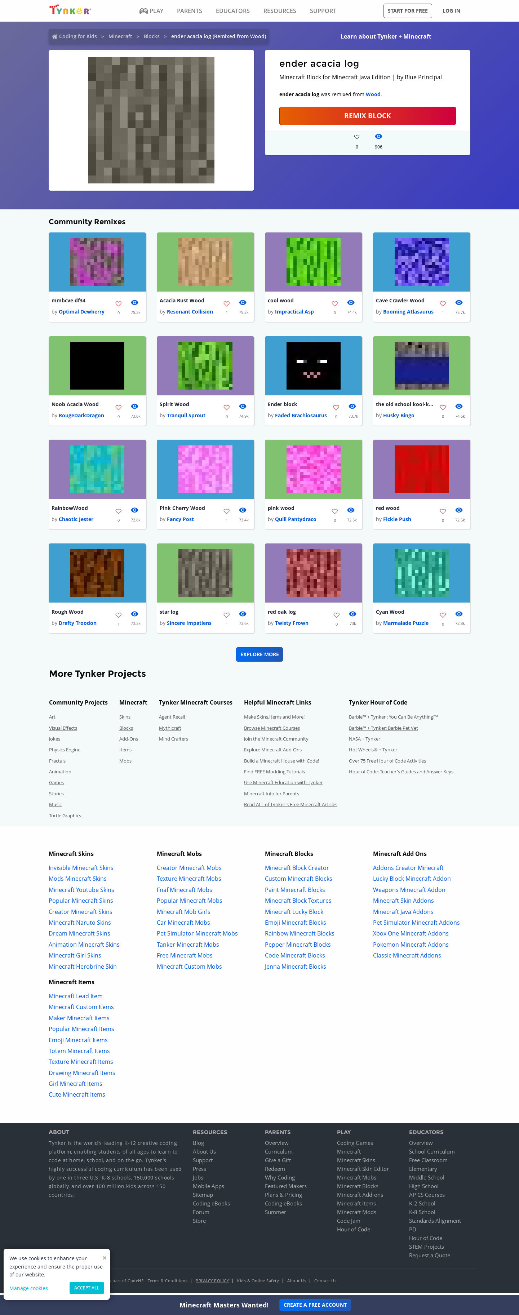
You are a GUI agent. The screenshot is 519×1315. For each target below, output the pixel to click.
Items (125, 752)
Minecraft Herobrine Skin (83, 969)
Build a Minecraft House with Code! (281, 763)
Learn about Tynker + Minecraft (386, 36)
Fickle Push (397, 521)
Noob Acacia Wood (75, 405)
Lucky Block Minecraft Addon (412, 881)
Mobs (125, 763)
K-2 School (422, 1206)
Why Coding (280, 1180)
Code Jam (348, 1223)
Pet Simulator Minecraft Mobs (197, 936)
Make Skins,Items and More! (274, 719)
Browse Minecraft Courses (272, 730)
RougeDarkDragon (81, 416)
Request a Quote (429, 1258)
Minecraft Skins (356, 1163)
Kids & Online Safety (258, 1283)
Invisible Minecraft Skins (81, 871)
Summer (275, 1214)
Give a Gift (278, 1163)
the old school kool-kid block (405, 405)
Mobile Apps (208, 1188)
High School (424, 1188)
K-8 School (422, 1214)
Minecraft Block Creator (297, 871)
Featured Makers (286, 1188)
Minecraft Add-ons (360, 1197)
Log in (451, 10)
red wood (388, 509)
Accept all (86, 1288)
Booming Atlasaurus (408, 312)
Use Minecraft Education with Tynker (283, 785)
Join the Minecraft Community (276, 741)
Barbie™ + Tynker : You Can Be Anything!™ (393, 719)
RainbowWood (70, 509)
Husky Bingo (398, 416)
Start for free (408, 10)
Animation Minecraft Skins (84, 947)
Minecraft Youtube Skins (81, 892)
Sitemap (203, 1197)
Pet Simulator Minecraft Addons (416, 925)
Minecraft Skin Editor (363, 1171)
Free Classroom (428, 1163)
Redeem (275, 1171)
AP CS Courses (427, 1197)
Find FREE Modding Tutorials (274, 774)
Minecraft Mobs (356, 1180)
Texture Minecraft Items (81, 1065)
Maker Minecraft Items (79, 1021)
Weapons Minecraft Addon (409, 892)
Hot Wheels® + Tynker (373, 752)
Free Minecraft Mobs (185, 958)
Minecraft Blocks (357, 1188)
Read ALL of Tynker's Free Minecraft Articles (290, 807)
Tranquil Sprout (186, 416)
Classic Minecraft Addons (407, 958)
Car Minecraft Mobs (183, 925)
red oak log (282, 613)
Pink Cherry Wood (182, 509)
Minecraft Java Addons (403, 914)
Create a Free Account (315, 1304)
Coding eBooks (211, 1206)
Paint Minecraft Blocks (295, 892)
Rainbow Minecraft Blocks (299, 936)
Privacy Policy (212, 1283)
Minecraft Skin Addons (403, 903)
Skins (124, 719)
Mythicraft (170, 730)
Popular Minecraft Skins (81, 903)
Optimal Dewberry (82, 312)
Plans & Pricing (283, 1197)
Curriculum (279, 1154)
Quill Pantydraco (295, 521)
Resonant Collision (190, 312)
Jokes (54, 741)
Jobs (198, 1180)
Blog (198, 1145)
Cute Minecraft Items (77, 1097)
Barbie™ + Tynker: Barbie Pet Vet (383, 730)
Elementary (423, 1171)
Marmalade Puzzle (406, 625)
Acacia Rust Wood (182, 300)
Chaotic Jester (76, 521)
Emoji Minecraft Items (78, 1043)
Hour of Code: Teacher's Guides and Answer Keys (401, 774)
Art (52, 719)
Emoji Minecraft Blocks (295, 925)
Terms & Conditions (167, 1283)
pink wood (281, 509)
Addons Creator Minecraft (408, 871)
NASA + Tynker (364, 741)
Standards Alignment (435, 1223)
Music (55, 807)
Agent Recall (172, 719)
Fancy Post (180, 521)
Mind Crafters (173, 741)
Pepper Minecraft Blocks (298, 947)
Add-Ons (128, 741)
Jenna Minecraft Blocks (295, 969)
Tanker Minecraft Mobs (188, 947)
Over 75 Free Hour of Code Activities (387, 763)
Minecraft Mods (356, 1214)
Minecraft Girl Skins (75, 958)
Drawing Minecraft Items (82, 1075)
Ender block (282, 405)
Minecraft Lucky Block (294, 914)
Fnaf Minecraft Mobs (184, 892)
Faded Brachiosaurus (301, 416)
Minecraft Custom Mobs (189, 969)
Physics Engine (64, 752)
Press (199, 1171)
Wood (373, 94)
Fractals (57, 763)
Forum (201, 1214)
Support (203, 1163)
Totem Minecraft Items (79, 1054)
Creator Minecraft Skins (80, 914)
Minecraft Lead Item (76, 999)
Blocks (152, 36)
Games (56, 785)
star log (169, 613)
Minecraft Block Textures (298, 903)
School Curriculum (432, 1154)
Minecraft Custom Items (81, 1010)
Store (199, 1223)
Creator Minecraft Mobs (189, 871)
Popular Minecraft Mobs (189, 903)
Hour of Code (353, 1232)
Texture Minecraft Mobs (189, 881)
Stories (56, 796)
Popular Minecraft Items (81, 1032)
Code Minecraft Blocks (295, 958)
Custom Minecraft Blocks (298, 881)
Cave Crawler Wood (400, 300)
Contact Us (325, 1283)
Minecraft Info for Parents (271, 796)
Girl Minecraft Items (75, 1086)
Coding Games (355, 1145)
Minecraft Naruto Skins (80, 925)
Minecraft (120, 36)
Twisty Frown (292, 625)
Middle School (426, 1180)
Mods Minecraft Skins (78, 881)
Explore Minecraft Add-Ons (273, 752)
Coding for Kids (78, 36)
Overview (277, 1145)
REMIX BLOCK (367, 115)
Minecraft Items (356, 1206)
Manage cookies (28, 1288)
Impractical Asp (294, 312)
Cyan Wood (390, 613)
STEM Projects (426, 1249)
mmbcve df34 (68, 300)
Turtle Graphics (65, 818)
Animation (60, 774)
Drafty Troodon (78, 625)
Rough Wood (68, 613)
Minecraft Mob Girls (183, 914)
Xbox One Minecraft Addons (411, 936)
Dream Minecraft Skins (79, 936)
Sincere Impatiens (189, 625)
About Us (204, 1154)
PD (412, 1232)
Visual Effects (63, 730)
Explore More (259, 657)
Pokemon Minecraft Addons (411, 947)
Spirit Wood (174, 405)
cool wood (281, 300)
